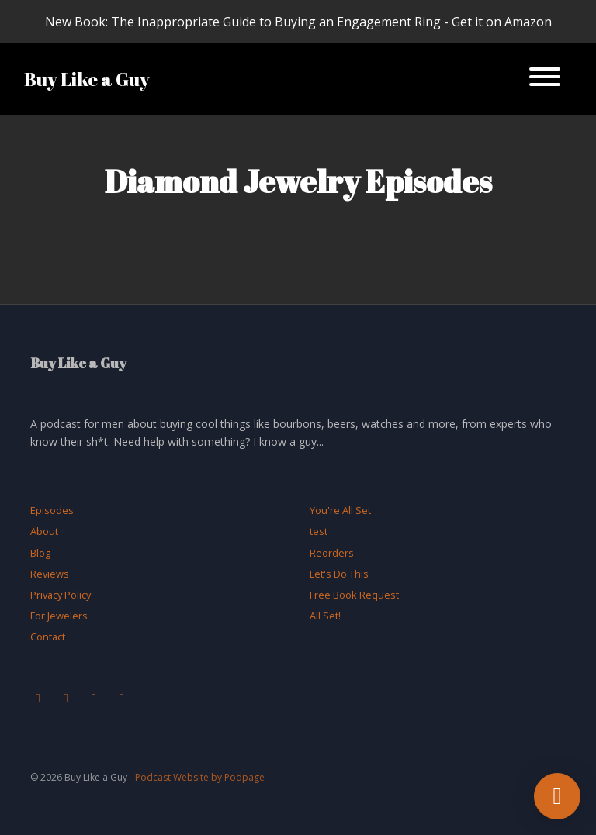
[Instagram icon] (66, 698)
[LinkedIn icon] (122, 698)
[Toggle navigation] (545, 79)
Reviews (49, 574)
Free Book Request (354, 595)
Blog (40, 553)
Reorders (332, 553)
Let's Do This (339, 574)
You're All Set (340, 510)
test (318, 531)
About (44, 531)
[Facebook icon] (38, 698)
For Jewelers (59, 616)
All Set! (325, 616)
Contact (47, 637)
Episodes (52, 510)
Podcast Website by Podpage (200, 777)
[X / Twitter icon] (94, 698)
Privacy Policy (60, 595)
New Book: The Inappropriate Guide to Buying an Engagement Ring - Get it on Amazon (298, 21)
